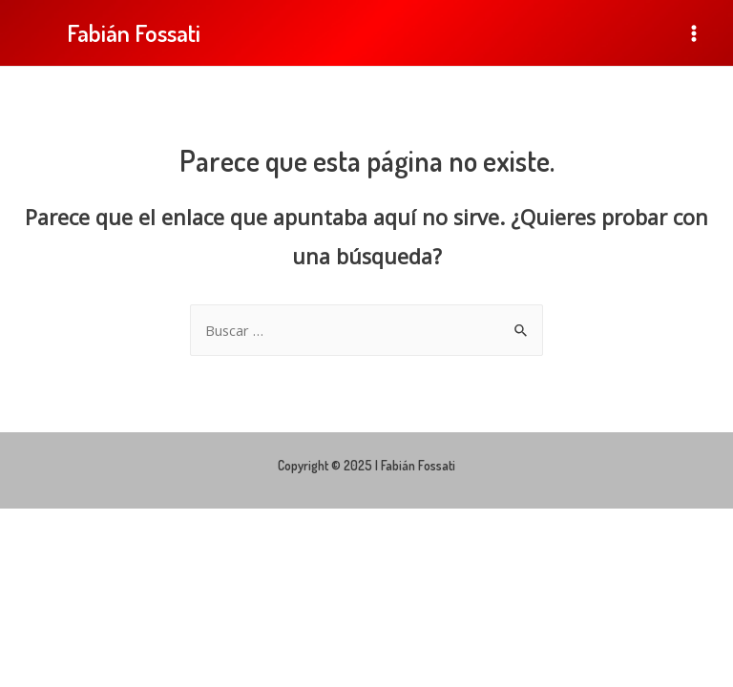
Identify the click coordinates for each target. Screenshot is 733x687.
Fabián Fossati (133, 32)
